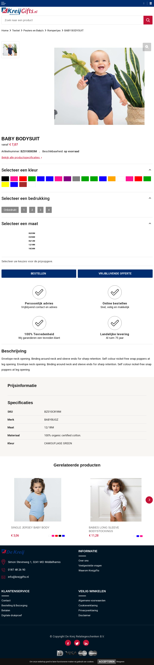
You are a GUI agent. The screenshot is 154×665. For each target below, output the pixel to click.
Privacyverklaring (88, 610)
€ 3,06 (15, 535)
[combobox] (72, 20)
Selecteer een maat (20, 223)
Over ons (84, 560)
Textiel (16, 30)
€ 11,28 (94, 535)
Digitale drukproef (12, 615)
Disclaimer (85, 615)
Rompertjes (54, 30)
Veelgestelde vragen (90, 565)
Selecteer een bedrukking (26, 198)
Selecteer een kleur (20, 170)
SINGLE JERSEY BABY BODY (30, 527)
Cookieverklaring (88, 605)
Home (5, 30)
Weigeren (120, 662)
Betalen (6, 610)
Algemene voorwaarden (92, 600)
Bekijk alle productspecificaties (22, 157)
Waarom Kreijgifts (89, 570)
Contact (6, 600)
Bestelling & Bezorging (14, 605)
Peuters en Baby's (33, 30)
